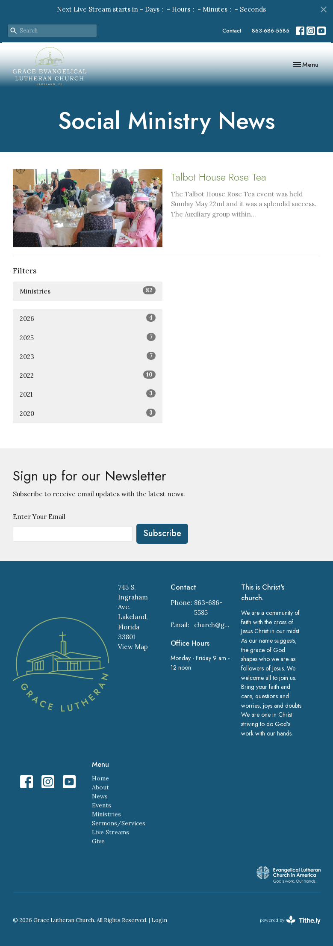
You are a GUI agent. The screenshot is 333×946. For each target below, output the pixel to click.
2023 (88, 356)
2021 (88, 393)
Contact (231, 31)
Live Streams (110, 832)
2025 (88, 337)
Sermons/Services (118, 823)
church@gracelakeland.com (213, 625)
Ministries (88, 290)
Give (98, 841)
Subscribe (162, 533)
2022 (88, 375)
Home (100, 778)
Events (101, 805)
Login (159, 920)
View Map (133, 647)
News (100, 796)
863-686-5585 (270, 31)
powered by (290, 920)
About (100, 787)
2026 (88, 318)
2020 (88, 413)
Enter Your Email (39, 517)
